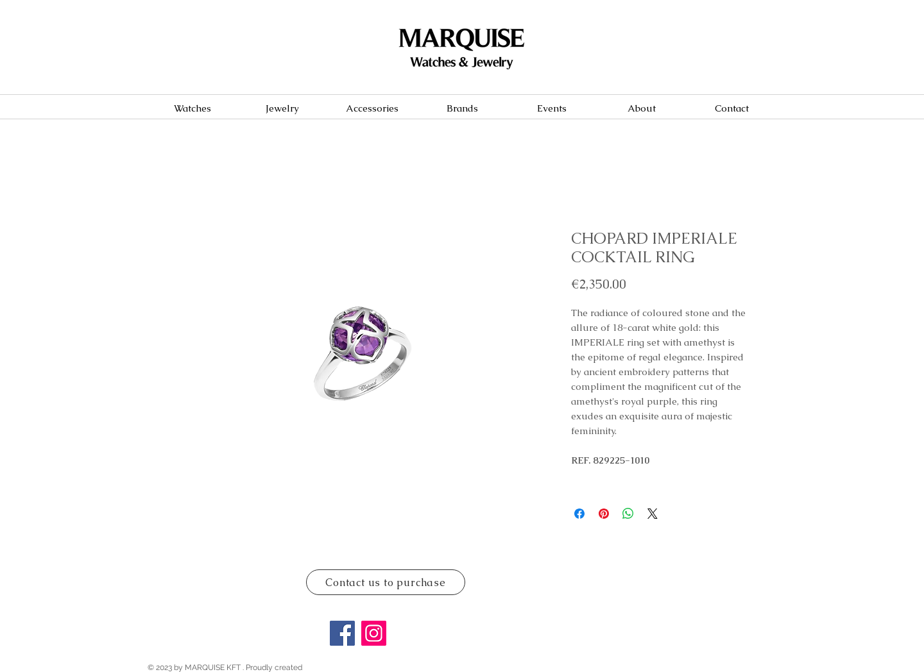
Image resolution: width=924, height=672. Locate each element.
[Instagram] (373, 633)
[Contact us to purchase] (385, 582)
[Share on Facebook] (579, 513)
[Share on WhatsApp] (628, 513)
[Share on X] (652, 513)
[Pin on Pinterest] (604, 513)
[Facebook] (342, 633)
